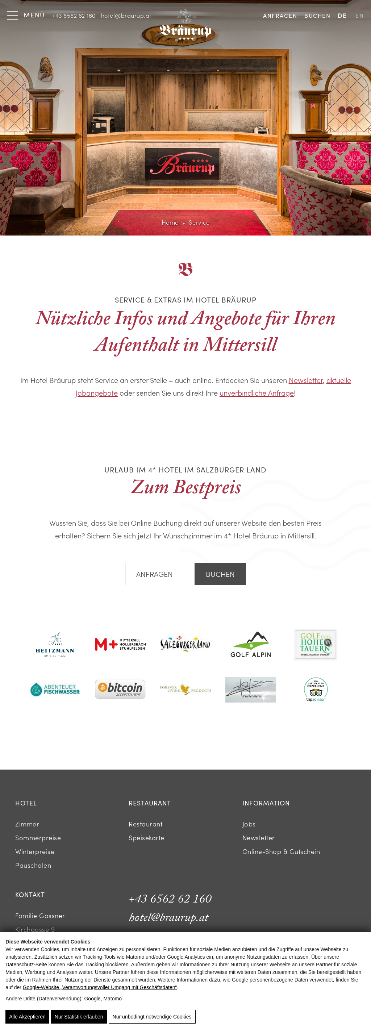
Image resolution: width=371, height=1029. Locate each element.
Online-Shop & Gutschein (281, 851)
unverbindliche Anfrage (257, 392)
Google (92, 998)
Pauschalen (33, 865)
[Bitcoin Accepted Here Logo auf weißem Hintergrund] (120, 690)
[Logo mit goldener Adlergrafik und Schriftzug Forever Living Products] (185, 690)
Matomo (112, 998)
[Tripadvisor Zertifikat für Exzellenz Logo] (316, 690)
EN (359, 15)
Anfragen (280, 15)
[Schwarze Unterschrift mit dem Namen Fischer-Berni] (250, 690)
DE (342, 15)
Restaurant (145, 823)
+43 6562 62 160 (74, 15)
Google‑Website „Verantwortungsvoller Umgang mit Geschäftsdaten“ (100, 987)
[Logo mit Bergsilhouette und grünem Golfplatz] (250, 645)
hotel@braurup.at (126, 15)
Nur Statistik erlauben (79, 1017)
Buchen (317, 15)
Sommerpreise (38, 837)
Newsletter (306, 380)
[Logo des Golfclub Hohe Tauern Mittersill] (316, 645)
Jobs (249, 823)
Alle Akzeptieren (27, 1017)
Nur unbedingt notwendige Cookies (152, 1017)
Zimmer (27, 823)
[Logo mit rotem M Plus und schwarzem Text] (120, 645)
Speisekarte (146, 837)
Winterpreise (34, 851)
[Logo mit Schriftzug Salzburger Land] (185, 645)
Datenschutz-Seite (26, 964)
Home (170, 222)
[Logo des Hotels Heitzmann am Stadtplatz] (55, 645)
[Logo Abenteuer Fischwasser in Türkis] (55, 690)
